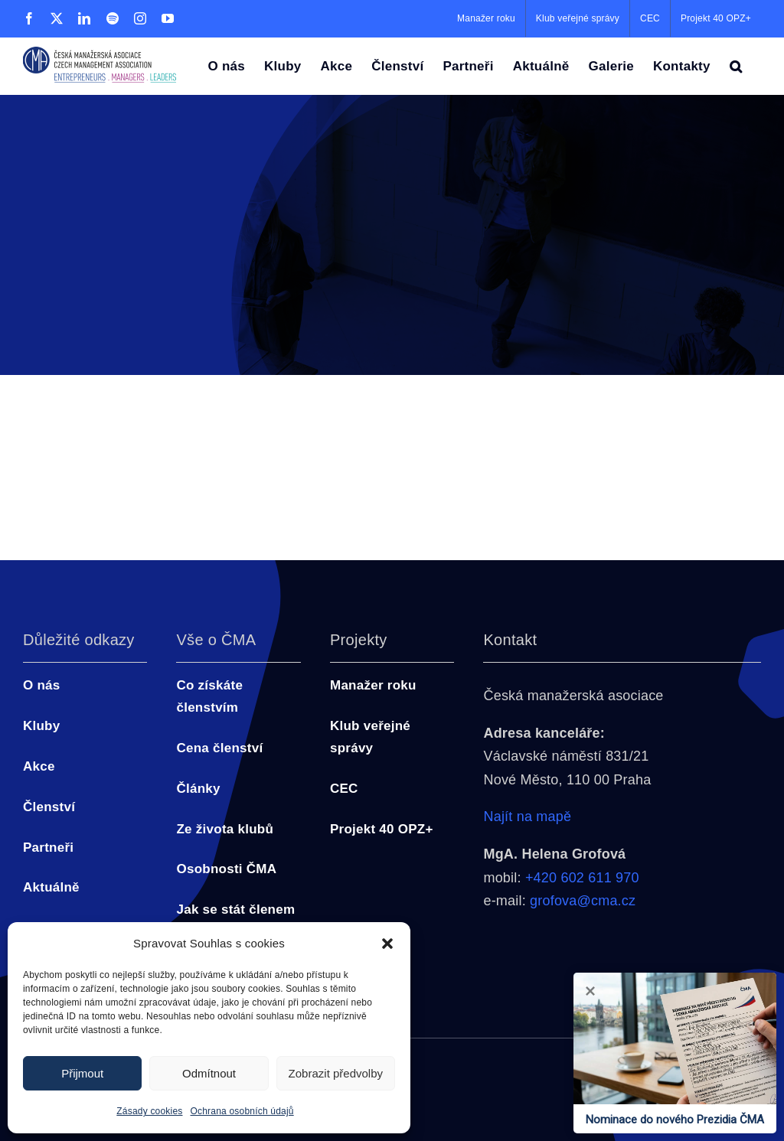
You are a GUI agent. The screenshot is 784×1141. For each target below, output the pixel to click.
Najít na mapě (527, 816)
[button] (387, 943)
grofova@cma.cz (582, 900)
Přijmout (82, 1073)
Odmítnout (209, 1073)
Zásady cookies (149, 1111)
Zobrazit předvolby (336, 1073)
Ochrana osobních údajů (242, 1111)
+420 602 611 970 (582, 877)
